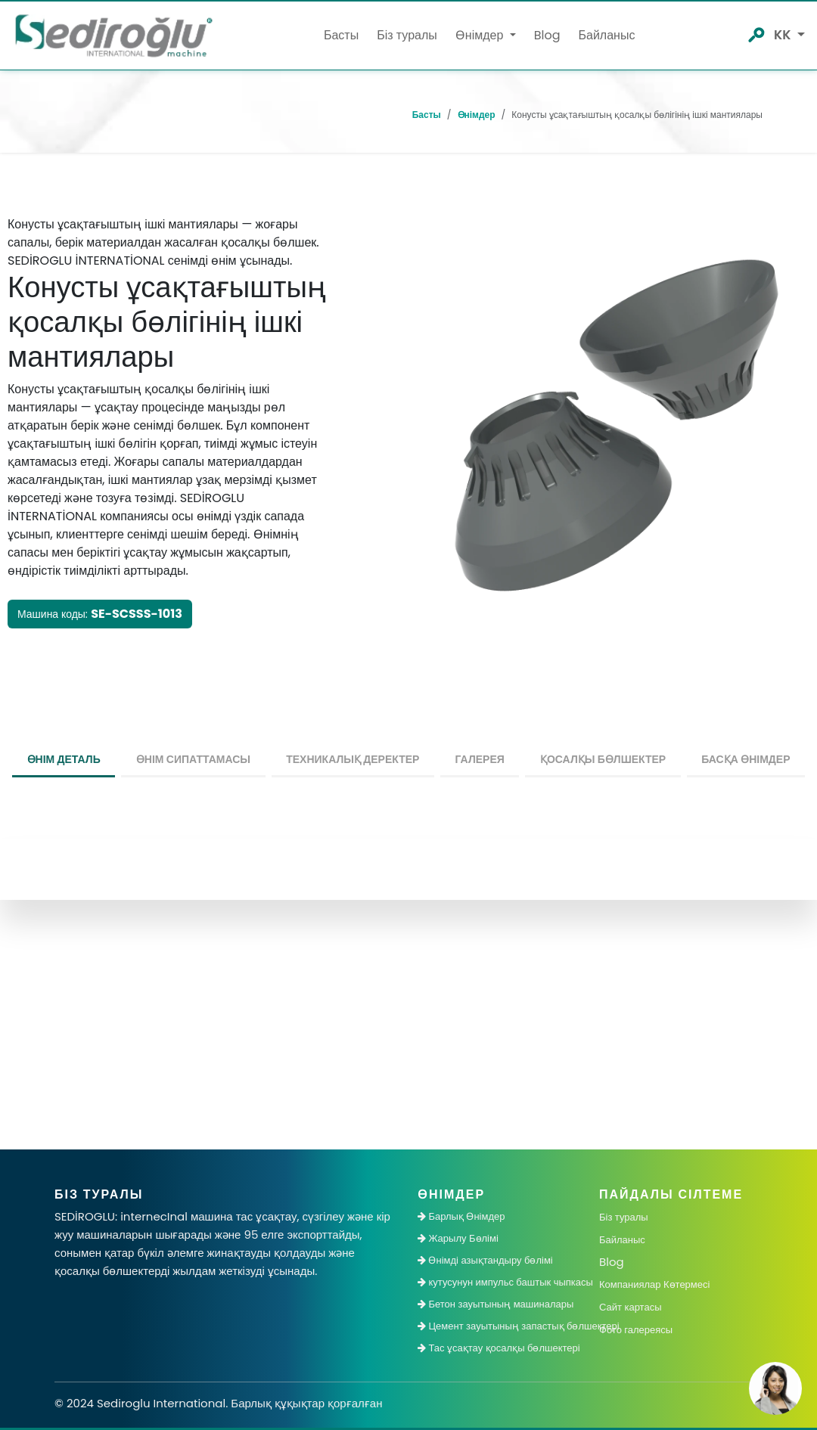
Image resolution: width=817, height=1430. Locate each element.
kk (784, 35)
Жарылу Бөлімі (458, 1238)
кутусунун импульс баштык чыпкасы (499, 1282)
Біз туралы (407, 35)
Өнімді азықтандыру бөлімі (485, 1260)
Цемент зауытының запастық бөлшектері (499, 1326)
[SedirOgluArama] (756, 33)
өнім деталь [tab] (64, 759)
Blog (547, 35)
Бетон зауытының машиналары (495, 1304)
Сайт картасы (630, 1307)
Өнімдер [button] (481, 35)
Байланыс (606, 35)
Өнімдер (476, 114)
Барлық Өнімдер (461, 1216)
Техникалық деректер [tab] (352, 759)
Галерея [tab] (480, 759)
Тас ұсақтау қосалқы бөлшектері (499, 1348)
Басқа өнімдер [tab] (745, 759)
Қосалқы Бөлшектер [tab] (603, 759)
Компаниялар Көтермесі (654, 1284)
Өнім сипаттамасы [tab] (193, 759)
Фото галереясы (636, 1330)
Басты (341, 35)
